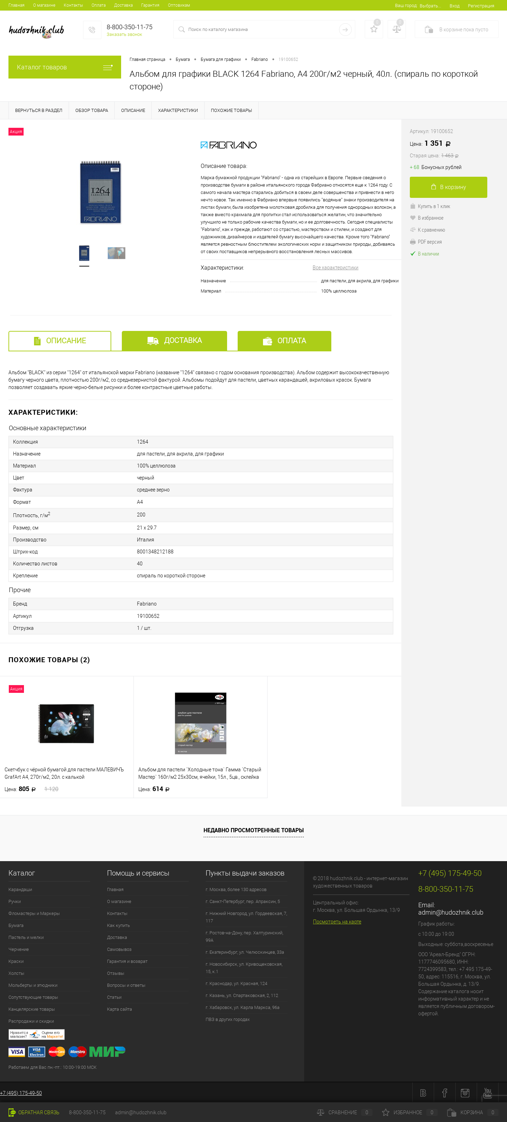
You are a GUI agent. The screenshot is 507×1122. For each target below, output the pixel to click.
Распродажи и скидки (31, 1020)
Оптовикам (179, 5)
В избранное (427, 217)
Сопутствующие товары (33, 996)
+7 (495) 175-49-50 (21, 1092)
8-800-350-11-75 (87, 1112)
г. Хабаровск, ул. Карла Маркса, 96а (243, 1006)
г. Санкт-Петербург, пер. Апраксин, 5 (243, 900)
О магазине (44, 5)
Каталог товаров (65, 67)
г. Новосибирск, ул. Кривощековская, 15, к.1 (244, 966)
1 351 (454, 149)
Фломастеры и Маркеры (34, 912)
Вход (454, 5)
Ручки (14, 900)
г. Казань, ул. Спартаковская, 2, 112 (242, 994)
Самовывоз (119, 948)
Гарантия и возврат (127, 960)
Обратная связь (34, 1112)
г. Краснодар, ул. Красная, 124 (236, 982)
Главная (16, 5)
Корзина (473, 1112)
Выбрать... (430, 5)
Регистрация (481, 5)
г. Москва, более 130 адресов (236, 888)
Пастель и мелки (26, 936)
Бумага (16, 924)
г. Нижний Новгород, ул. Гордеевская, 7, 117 (246, 916)
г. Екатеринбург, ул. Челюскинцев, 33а (245, 951)
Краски (16, 960)
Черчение (18, 948)
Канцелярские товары (31, 1008)
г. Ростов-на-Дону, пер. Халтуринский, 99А (244, 935)
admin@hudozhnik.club (450, 911)
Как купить (118, 924)
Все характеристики (335, 267)
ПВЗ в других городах (228, 1018)
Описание (60, 341)
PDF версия (426, 241)
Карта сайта (119, 1008)
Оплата (99, 5)
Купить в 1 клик (430, 205)
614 (156, 788)
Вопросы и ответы (126, 984)
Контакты (73, 5)
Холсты (16, 972)
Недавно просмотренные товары (254, 829)
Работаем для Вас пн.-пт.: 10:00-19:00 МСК (52, 1066)
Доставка (123, 5)
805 (31, 788)
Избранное (410, 1112)
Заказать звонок (124, 34)
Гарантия (150, 5)
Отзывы (115, 972)
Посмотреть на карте (337, 920)
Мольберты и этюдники (32, 984)
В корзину (448, 187)
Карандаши (20, 888)
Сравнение (345, 1112)
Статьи (114, 996)
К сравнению (427, 229)
